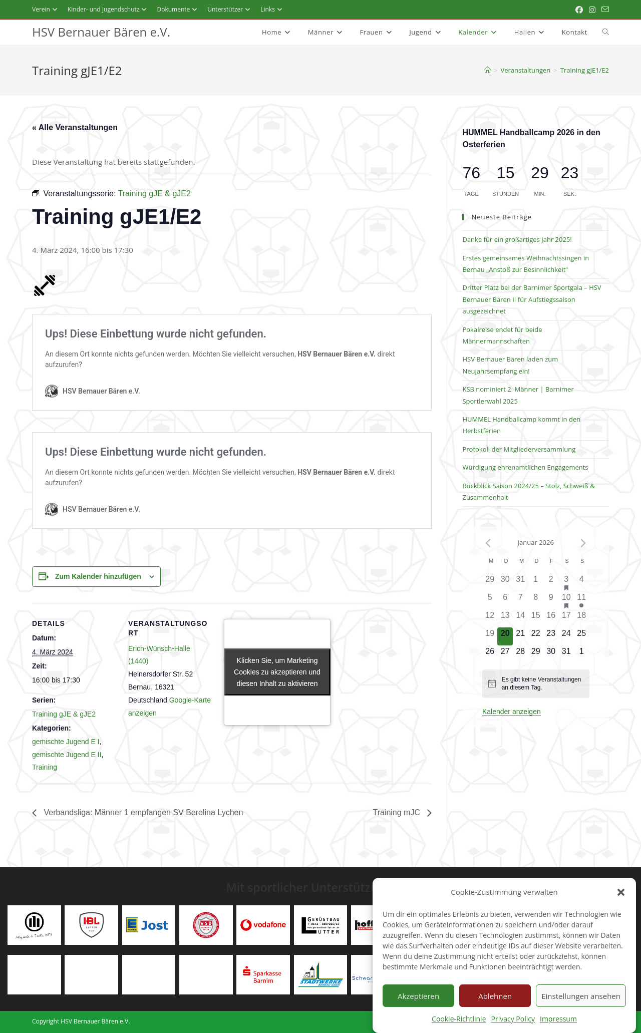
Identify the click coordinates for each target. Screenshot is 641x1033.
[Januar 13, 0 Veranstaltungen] (505, 618)
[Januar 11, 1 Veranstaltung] (581, 600)
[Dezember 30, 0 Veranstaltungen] (505, 582)
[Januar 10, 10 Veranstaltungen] (566, 600)
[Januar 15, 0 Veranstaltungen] (535, 618)
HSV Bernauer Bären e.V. (101, 32)
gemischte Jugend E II (67, 755)
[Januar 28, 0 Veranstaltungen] (520, 654)
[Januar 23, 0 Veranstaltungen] (551, 636)
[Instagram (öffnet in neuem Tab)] (592, 10)
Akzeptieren (418, 1010)
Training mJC (397, 812)
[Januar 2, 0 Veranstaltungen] (551, 582)
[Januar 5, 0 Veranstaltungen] (490, 600)
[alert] (535, 683)
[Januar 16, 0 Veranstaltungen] (551, 618)
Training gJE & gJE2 (64, 714)
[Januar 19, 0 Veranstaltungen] (490, 636)
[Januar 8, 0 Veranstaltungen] (535, 600)
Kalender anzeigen (511, 712)
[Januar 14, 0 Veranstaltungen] (520, 618)
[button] (621, 907)
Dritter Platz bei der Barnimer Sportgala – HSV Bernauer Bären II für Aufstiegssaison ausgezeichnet (531, 299)
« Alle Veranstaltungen (75, 127)
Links (272, 9)
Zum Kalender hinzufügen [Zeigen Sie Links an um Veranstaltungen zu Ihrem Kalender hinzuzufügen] (98, 576)
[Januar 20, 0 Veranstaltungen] (505, 636)
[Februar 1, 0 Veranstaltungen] (581, 654)
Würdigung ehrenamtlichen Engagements (525, 467)
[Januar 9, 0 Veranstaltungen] (551, 600)
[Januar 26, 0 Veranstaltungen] (490, 654)
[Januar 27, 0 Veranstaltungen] (505, 654)
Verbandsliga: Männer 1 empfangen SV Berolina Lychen (142, 812)
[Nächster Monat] (583, 543)
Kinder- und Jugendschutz (109, 9)
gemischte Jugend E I (66, 742)
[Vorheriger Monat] (488, 543)
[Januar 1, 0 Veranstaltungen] (535, 582)
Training (44, 767)
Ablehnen (495, 1010)
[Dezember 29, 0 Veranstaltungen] (490, 582)
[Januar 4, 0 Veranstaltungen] (581, 582)
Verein (46, 9)
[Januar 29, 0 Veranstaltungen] (535, 654)
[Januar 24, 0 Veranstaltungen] (566, 636)
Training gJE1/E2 (584, 70)
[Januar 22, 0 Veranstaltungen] (535, 636)
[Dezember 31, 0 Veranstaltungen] (520, 582)
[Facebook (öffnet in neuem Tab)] (579, 10)
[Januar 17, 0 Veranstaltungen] (566, 618)
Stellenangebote (315, 9)
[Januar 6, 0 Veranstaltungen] (505, 600)
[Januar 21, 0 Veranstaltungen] (520, 636)
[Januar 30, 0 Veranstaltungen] (551, 654)
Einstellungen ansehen (580, 1010)
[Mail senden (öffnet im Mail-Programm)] (603, 10)
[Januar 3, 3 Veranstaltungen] (566, 582)
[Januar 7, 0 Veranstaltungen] (520, 600)
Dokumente (178, 9)
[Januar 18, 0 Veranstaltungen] (581, 618)
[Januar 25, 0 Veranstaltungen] (581, 636)
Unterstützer (230, 9)
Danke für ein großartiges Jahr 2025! (516, 239)
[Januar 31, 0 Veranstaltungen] (566, 654)
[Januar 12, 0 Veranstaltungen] (490, 618)
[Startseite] (487, 70)
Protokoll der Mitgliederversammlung (518, 449)
